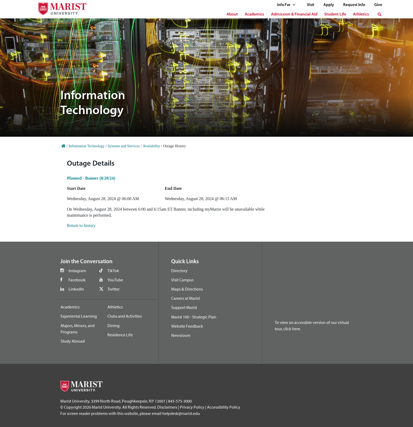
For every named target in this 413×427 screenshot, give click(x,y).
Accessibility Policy (223, 407)
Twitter (113, 289)
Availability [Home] (151, 146)
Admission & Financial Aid (294, 14)
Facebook (77, 279)
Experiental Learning (79, 316)
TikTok (113, 270)
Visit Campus (182, 279)
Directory (179, 270)
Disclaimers (167, 407)
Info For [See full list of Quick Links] (286, 5)
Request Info (354, 5)
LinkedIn (76, 289)
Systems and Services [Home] (124, 146)
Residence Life (120, 334)
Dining (113, 325)
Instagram (77, 270)
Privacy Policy (192, 407)
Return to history (81, 225)
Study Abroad (73, 341)
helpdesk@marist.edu (181, 413)
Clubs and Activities (124, 316)
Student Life (335, 14)
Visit (310, 5)
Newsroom (180, 335)
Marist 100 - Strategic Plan (193, 316)
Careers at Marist (185, 298)
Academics (254, 14)
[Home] (63, 146)
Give (378, 5)
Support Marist (184, 307)
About (232, 14)
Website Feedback (187, 326)
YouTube (115, 279)
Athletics (361, 14)
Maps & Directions (187, 289)
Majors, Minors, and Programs (78, 328)
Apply (328, 5)
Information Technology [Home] (87, 146)
